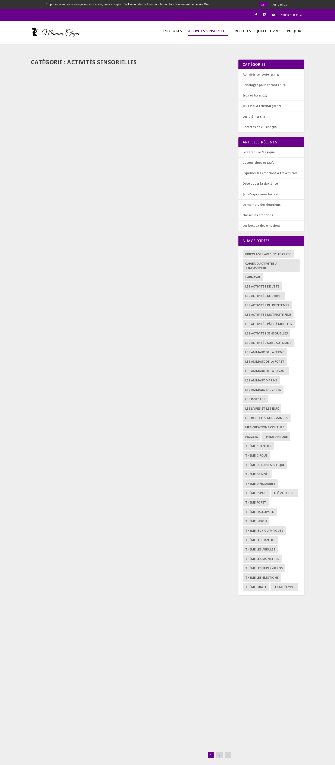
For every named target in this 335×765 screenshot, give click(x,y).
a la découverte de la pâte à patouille (73, 469)
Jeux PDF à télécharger (259, 98)
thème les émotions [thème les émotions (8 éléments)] (262, 569)
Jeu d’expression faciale (260, 186)
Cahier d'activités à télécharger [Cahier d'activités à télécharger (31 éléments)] (261, 257)
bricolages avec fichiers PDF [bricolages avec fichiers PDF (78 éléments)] (268, 246)
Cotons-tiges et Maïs (258, 154)
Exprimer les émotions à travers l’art (270, 165)
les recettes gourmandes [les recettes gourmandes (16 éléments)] (266, 410)
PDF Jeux (294, 30)
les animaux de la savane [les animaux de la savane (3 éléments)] (265, 363)
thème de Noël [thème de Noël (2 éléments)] (257, 466)
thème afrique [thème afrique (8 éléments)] (276, 428)
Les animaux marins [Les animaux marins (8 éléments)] (261, 372)
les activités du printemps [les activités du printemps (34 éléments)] (267, 297)
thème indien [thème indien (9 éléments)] (256, 513)
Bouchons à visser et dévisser (168, 352)
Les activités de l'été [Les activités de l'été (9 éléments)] (262, 278)
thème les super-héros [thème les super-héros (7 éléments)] (264, 560)
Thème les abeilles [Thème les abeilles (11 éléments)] (260, 541)
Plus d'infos (278, 4)
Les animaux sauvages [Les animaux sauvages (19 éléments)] (263, 382)
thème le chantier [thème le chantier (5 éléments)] (260, 532)
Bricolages (172, 30)
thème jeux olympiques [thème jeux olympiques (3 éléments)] (264, 522)
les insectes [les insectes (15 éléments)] (255, 391)
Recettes (243, 30)
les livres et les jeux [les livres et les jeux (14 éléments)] (262, 400)
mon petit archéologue (59, 126)
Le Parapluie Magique (259, 144)
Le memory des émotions (262, 196)
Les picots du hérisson (57, 356)
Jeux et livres (269, 30)
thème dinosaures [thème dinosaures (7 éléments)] (260, 475)
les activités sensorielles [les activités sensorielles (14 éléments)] (266, 325)
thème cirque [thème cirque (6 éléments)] (256, 447)
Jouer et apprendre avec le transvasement (77, 695)
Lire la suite (47, 164)
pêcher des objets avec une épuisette (71, 582)
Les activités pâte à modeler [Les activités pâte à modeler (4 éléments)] (268, 316)
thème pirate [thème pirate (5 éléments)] (256, 579)
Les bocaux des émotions (261, 217)
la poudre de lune (53, 243)
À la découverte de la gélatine (169, 239)
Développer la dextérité (260, 175)
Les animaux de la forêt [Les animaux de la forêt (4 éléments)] (264, 353)
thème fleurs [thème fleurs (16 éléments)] (284, 485)
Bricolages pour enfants (97, 133)
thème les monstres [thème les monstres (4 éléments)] (262, 551)
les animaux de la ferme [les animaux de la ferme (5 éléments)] (264, 344)
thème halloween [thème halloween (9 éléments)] (260, 504)
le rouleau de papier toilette (168, 465)
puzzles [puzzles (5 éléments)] (251, 428)
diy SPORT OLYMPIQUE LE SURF (166, 126)
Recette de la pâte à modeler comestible (179, 577)
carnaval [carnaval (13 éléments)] (253, 269)
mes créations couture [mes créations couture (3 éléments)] (264, 419)
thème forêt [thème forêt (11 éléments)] (255, 494)
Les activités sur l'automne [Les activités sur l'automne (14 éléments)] (268, 335)
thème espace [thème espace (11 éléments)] (256, 485)
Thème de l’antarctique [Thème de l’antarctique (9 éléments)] (265, 457)
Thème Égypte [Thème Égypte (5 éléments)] (284, 579)
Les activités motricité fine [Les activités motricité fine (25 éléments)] (268, 306)
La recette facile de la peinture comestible (181, 690)
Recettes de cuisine (192, 585)
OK (263, 4)
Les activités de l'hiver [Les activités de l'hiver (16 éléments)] (263, 288)
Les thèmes (251, 108)
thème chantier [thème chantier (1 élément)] (258, 438)
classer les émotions (258, 207)
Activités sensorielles (208, 30)
